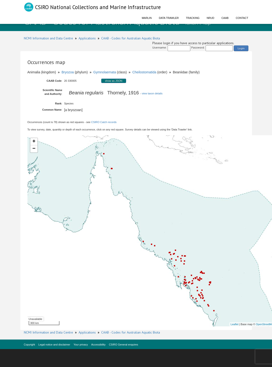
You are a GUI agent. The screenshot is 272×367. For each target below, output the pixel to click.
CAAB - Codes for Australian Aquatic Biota (130, 38)
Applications (87, 38)
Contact (242, 17)
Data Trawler (169, 17)
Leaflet (235, 324)
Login (241, 48)
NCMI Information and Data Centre (48, 38)
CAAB (225, 17)
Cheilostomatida (144, 72)
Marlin (147, 17)
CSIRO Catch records (104, 122)
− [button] (33, 148)
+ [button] (33, 141)
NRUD (210, 17)
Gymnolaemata (104, 72)
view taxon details (152, 93)
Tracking (193, 17)
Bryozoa (68, 72)
